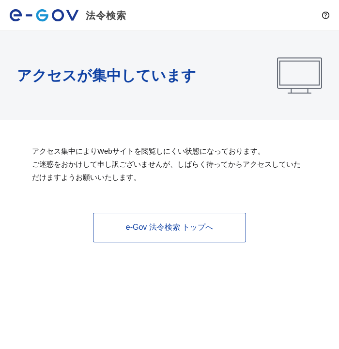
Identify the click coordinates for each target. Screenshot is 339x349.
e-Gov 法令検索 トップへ (169, 227)
